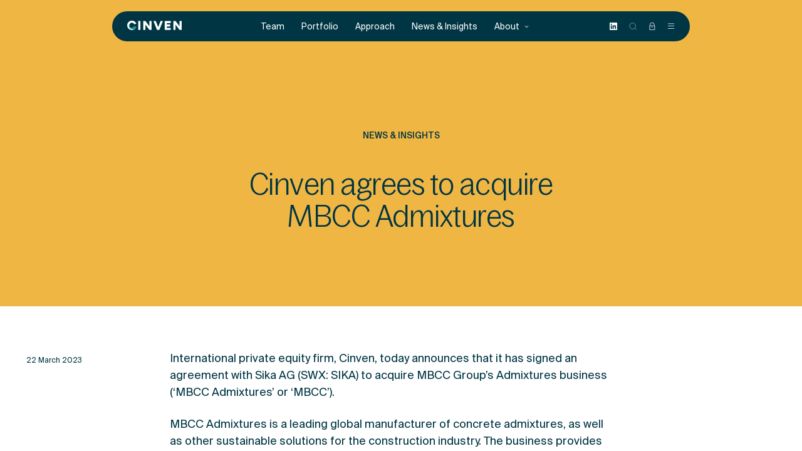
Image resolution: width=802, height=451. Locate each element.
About (511, 26)
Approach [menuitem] (375, 26)
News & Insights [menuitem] (444, 26)
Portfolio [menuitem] (319, 26)
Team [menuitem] (272, 26)
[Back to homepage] (154, 26)
